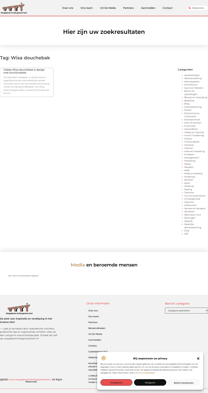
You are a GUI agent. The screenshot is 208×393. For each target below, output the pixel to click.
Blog (186, 103)
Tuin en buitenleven (195, 195)
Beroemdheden (96, 328)
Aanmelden (148, 7)
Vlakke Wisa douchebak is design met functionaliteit (24, 71)
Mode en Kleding (193, 173)
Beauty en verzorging (195, 97)
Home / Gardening (194, 135)
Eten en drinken (193, 122)
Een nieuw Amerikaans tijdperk (23, 275)
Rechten (188, 179)
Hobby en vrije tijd (194, 132)
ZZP (186, 233)
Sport (187, 183)
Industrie (189, 145)
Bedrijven (189, 100)
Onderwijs (189, 176)
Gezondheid (190, 129)
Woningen (189, 218)
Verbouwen (190, 205)
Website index (96, 357)
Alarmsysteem (192, 81)
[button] (198, 365)
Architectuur (191, 84)
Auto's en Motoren (193, 88)
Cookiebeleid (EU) (98, 351)
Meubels (188, 167)
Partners (128, 7)
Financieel (189, 126)
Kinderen (189, 154)
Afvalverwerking (193, 78)
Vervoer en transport (195, 208)
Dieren (188, 110)
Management (191, 157)
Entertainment (192, 119)
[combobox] (197, 8)
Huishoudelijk (191, 141)
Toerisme (189, 192)
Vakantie (189, 202)
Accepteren (116, 389)
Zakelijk (188, 221)
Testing (188, 189)
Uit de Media (95, 334)
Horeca (188, 138)
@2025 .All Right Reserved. (31, 380)
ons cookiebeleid (146, 379)
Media (187, 164)
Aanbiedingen (192, 75)
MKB (186, 170)
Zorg (186, 230)
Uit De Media (108, 7)
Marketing (189, 160)
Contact (168, 7)
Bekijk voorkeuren (184, 389)
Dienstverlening (193, 107)
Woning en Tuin (192, 214)
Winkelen (189, 211)
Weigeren (150, 389)
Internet (188, 148)
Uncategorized (192, 198)
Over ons (67, 7)
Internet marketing (194, 151)
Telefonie (189, 186)
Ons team (87, 7)
